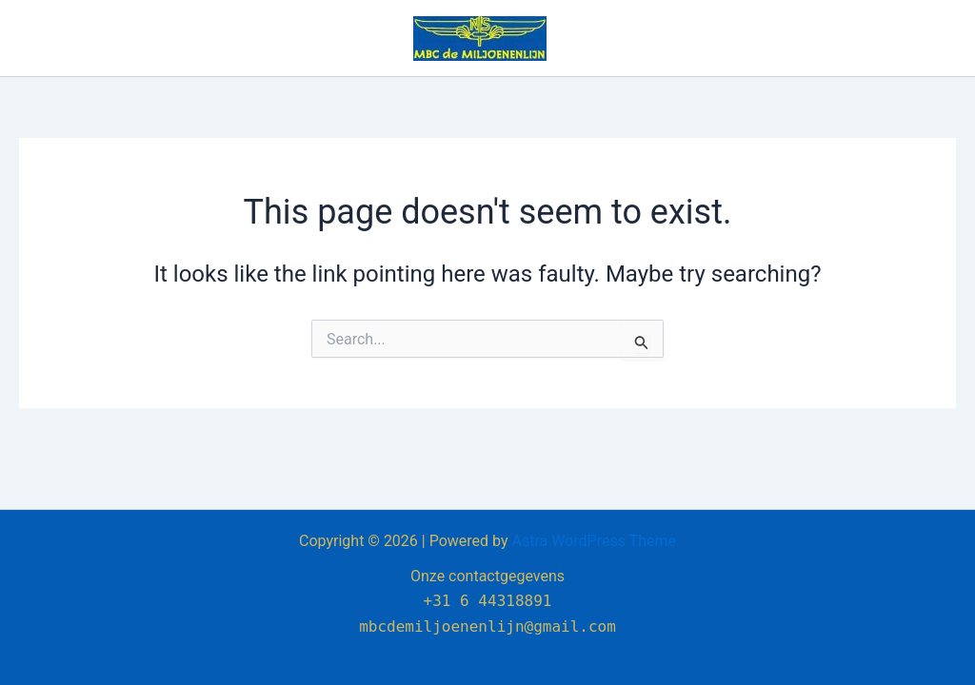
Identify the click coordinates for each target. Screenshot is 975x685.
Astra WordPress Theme (594, 541)
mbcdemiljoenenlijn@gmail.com (487, 626)
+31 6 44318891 (488, 601)
